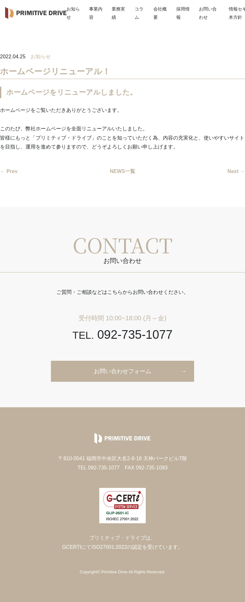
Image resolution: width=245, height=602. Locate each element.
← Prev (9, 171)
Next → (236, 171)
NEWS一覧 (122, 171)
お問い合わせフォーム (122, 371)
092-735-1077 (123, 334)
